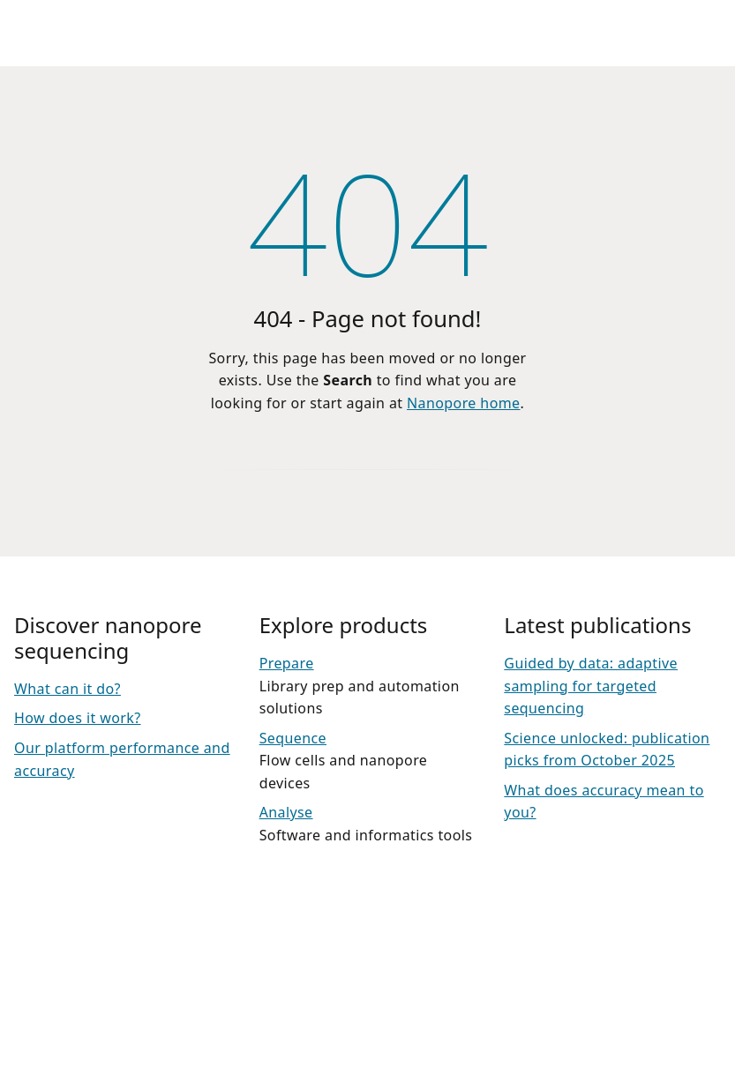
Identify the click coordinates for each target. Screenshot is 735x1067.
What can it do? (67, 688)
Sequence (292, 738)
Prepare (286, 663)
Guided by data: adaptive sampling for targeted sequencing (591, 685)
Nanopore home (463, 403)
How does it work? (77, 718)
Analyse (286, 812)
